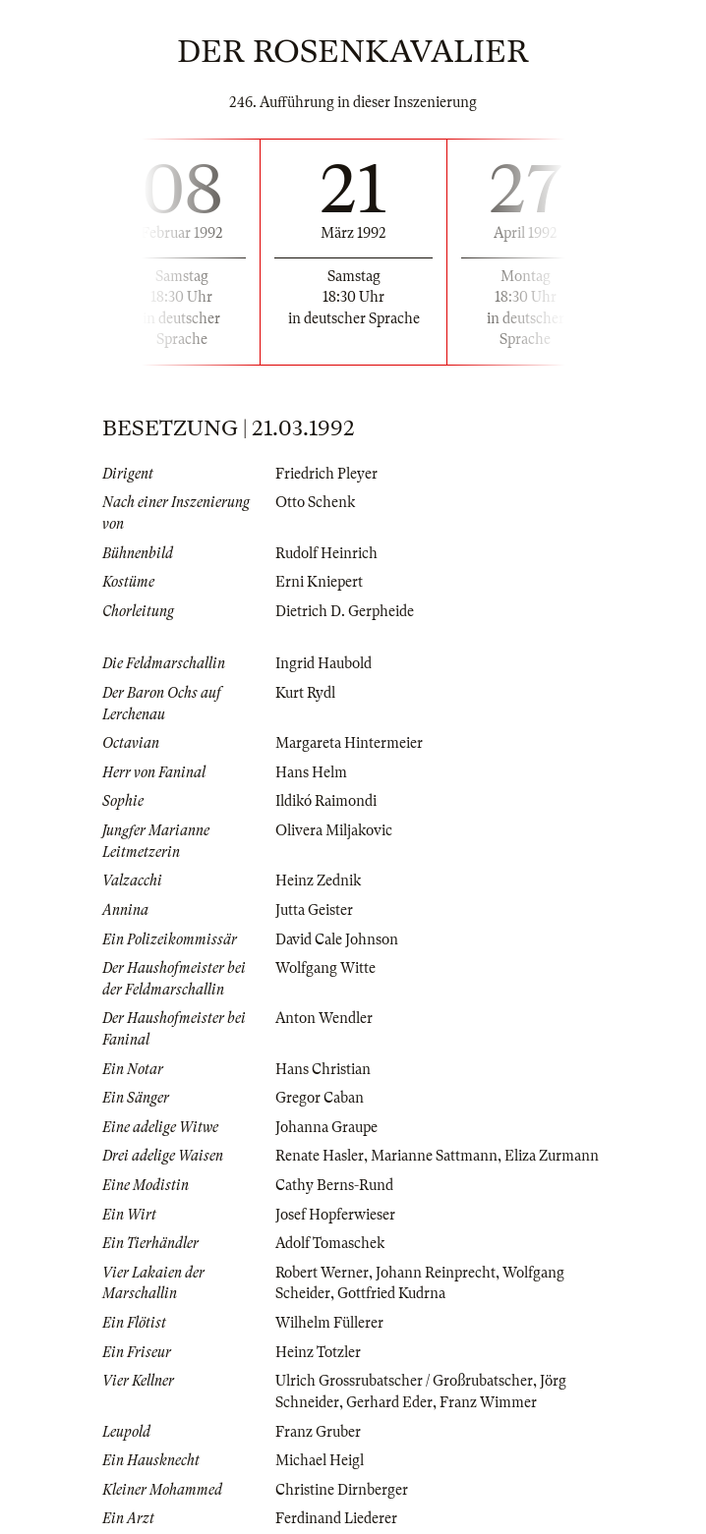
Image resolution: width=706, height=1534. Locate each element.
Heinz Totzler (318, 1352)
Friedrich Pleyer (326, 474)
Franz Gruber (318, 1432)
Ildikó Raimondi (326, 801)
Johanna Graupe (326, 1127)
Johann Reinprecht (436, 1272)
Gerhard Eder (389, 1402)
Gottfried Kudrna (391, 1293)
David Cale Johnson (336, 939)
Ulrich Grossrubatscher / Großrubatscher (404, 1381)
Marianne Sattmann (434, 1156)
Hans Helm (311, 772)
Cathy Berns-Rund (334, 1185)
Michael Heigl (319, 1460)
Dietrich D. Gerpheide (344, 611)
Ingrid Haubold (323, 663)
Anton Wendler (324, 1018)
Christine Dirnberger (341, 1490)
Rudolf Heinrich (326, 553)
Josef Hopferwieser (335, 1214)
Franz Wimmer (488, 1402)
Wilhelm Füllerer (329, 1323)
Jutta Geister (314, 910)
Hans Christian (323, 1069)
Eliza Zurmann (551, 1156)
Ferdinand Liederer (336, 1518)
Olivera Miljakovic (333, 830)
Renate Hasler (319, 1156)
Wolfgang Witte (325, 968)
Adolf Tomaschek (329, 1243)
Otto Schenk (315, 502)
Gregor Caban (319, 1098)
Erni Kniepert (319, 582)
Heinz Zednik (318, 880)
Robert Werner (322, 1272)
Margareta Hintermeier (349, 743)
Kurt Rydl (305, 693)
